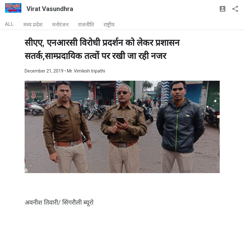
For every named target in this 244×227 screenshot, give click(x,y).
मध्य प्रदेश (33, 24)
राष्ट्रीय (109, 24)
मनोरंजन (60, 24)
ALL (9, 24)
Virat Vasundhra (50, 9)
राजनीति (86, 24)
